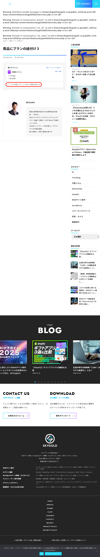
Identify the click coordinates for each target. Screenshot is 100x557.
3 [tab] (42, 382)
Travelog (76, 177)
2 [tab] (38, 382)
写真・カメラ (77, 216)
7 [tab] (55, 382)
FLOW (50, 512)
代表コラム (76, 183)
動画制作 (75, 222)
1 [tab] (35, 382)
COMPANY (50, 516)
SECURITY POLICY (50, 530)
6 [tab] (52, 382)
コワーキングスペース (81, 211)
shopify (75, 194)
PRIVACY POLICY (50, 526)
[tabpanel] (50, 359)
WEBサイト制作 (78, 199)
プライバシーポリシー (53, 554)
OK (42, 554)
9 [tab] (61, 382)
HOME (50, 501)
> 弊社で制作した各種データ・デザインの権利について (68, 540)
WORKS (50, 508)
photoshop (77, 188)
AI (73, 172)
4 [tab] (45, 382)
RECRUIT (50, 523)
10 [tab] (65, 382)
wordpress (77, 205)
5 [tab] (48, 382)
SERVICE (50, 505)
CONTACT (50, 519)
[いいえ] (97, 551)
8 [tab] (58, 382)
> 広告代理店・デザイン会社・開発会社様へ (28, 540)
